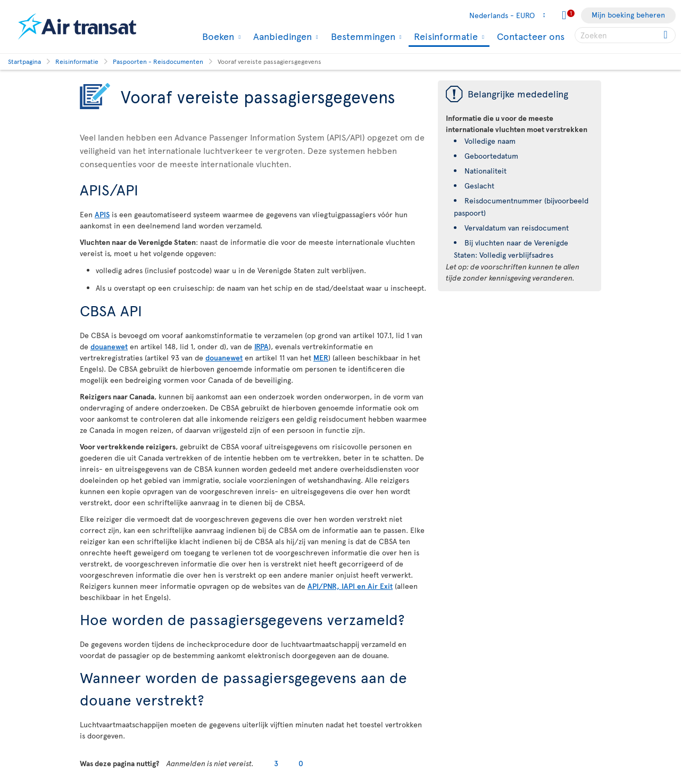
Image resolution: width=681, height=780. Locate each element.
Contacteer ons (530, 36)
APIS (102, 214)
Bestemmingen (362, 36)
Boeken (217, 36)
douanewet (109, 346)
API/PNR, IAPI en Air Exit (350, 586)
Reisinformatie (444, 37)
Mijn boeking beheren (628, 15)
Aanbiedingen (281, 36)
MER (320, 357)
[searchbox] (625, 35)
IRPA (261, 346)
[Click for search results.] (666, 35)
